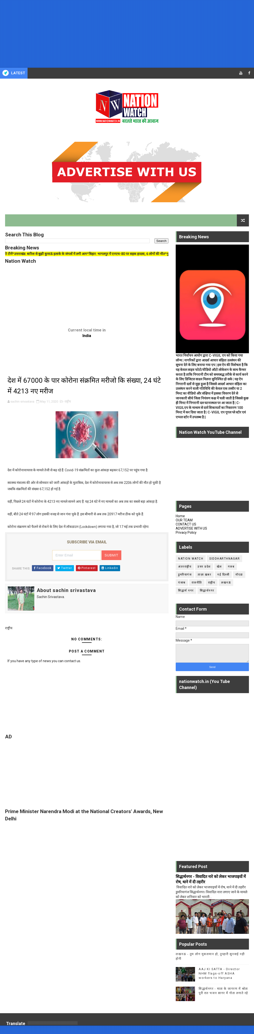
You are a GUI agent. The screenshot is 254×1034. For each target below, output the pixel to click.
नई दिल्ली (223, 574)
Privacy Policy (186, 532)
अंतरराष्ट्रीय (184, 566)
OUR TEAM (184, 520)
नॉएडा (239, 574)
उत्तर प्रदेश (204, 566)
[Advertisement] (127, 34)
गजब (231, 566)
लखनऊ (226, 582)
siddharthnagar (224, 558)
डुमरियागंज (185, 574)
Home (180, 516)
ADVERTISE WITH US (191, 528)
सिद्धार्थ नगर (186, 590)
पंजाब (182, 582)
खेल (219, 566)
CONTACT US (186, 524)
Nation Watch (190, 558)
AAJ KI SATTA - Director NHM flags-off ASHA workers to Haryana (219, 973)
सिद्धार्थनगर (207, 590)
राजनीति (197, 582)
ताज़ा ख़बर (204, 574)
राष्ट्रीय (68, 401)
